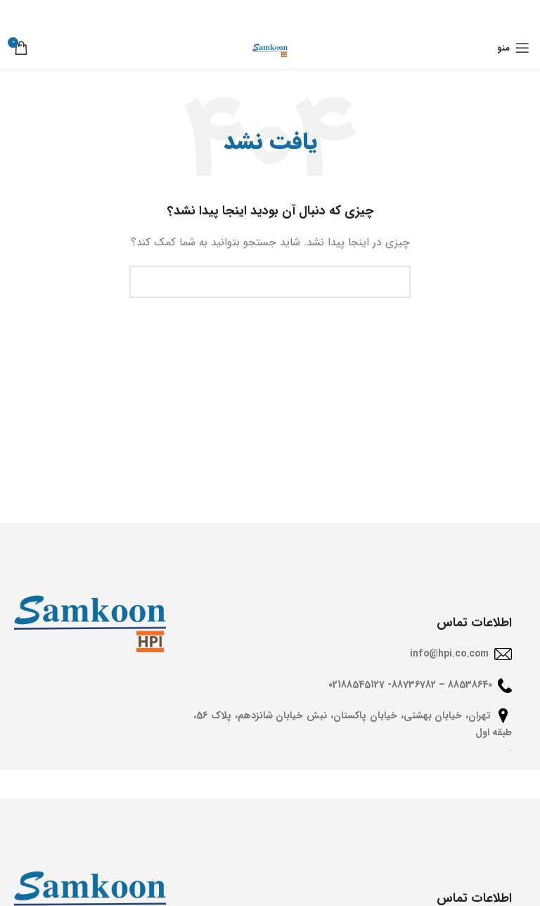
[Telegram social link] (231, 13)
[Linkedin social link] (252, 13)
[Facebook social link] (311, 13)
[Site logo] (270, 47)
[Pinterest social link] (272, 13)
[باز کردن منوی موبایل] (513, 48)
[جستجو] (270, 282)
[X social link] (292, 13)
